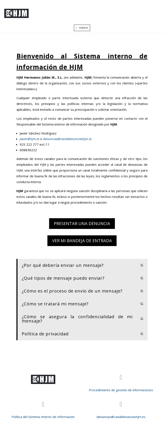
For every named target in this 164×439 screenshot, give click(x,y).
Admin (83, 28)
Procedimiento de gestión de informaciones (121, 390)
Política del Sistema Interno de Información (43, 417)
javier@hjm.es (30, 139)
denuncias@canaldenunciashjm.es (67, 139)
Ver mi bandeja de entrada (82, 240)
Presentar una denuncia (82, 223)
